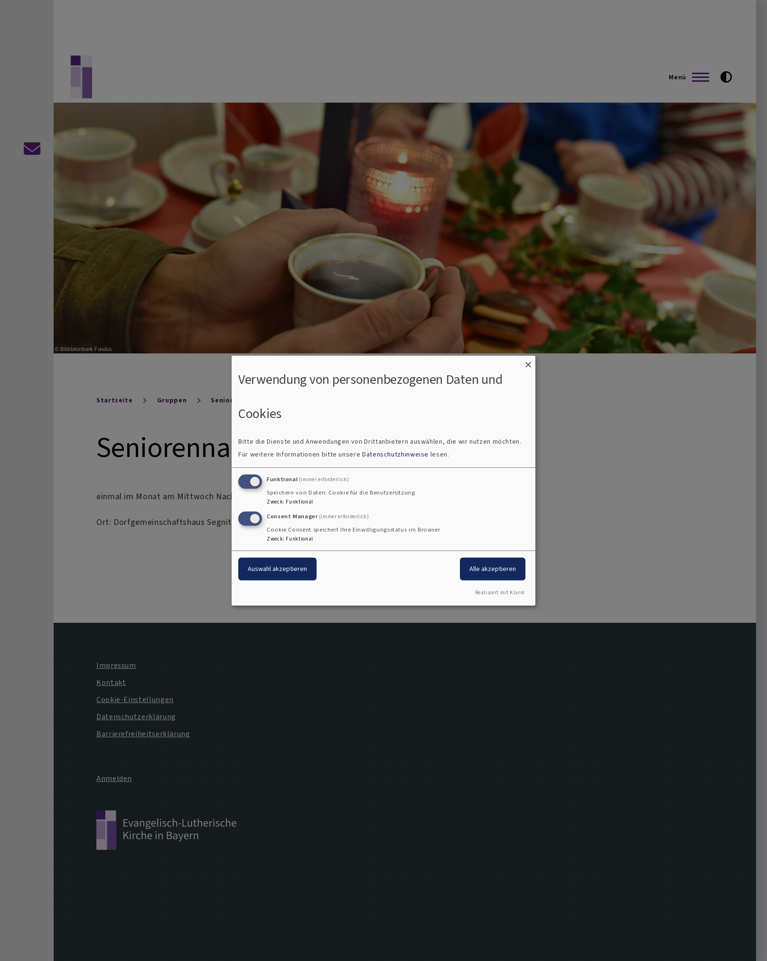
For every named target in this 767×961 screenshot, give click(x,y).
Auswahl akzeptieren (277, 568)
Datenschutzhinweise (395, 454)
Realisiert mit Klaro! (500, 592)
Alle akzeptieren (492, 568)
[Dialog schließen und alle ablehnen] (528, 361)
